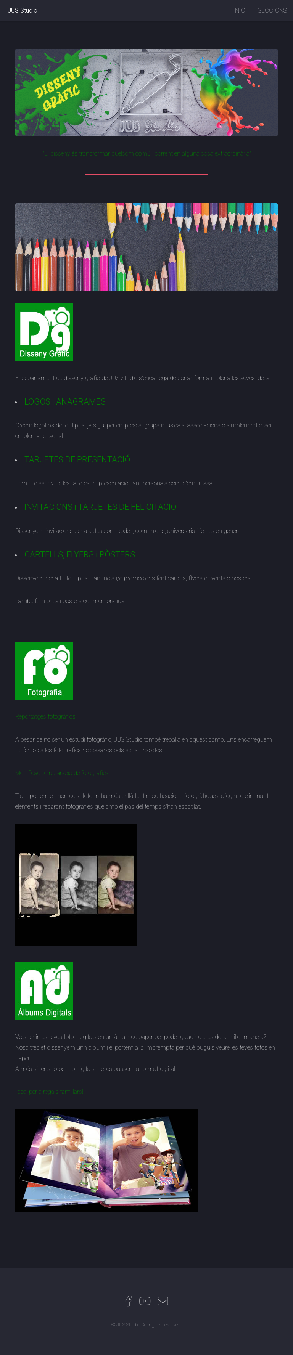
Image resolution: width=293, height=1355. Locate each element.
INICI (240, 10)
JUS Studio (22, 10)
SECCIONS (272, 10)
